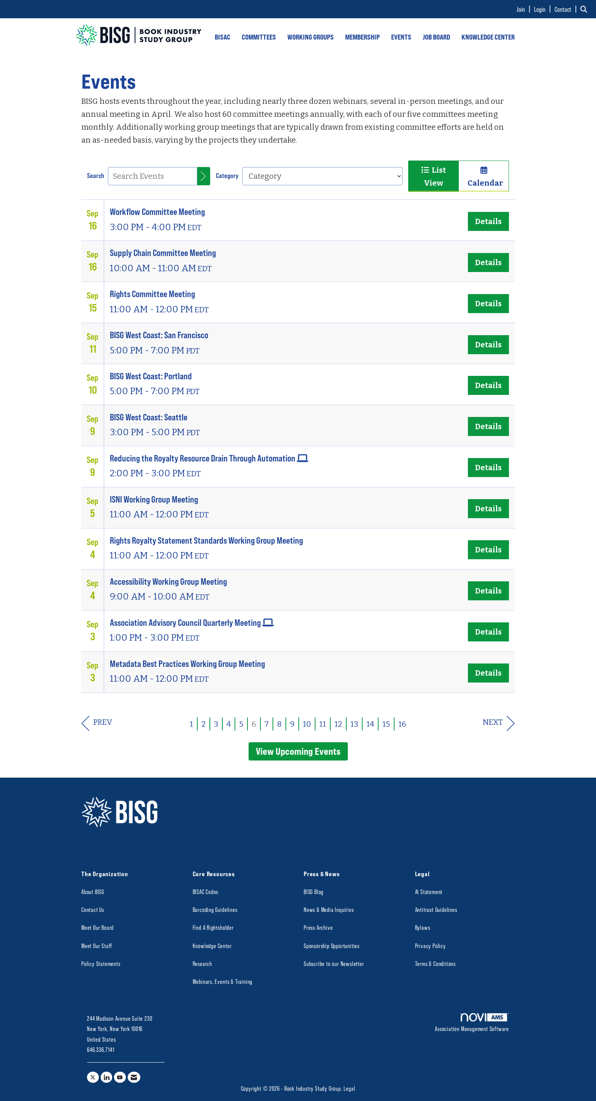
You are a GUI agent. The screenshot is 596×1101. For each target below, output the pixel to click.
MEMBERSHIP (362, 37)
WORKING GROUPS (310, 37)
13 (354, 724)
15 (386, 724)
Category (227, 175)
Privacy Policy (430, 945)
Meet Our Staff (96, 945)
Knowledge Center (212, 945)
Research (202, 963)
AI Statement (429, 891)
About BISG (92, 891)
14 (370, 724)
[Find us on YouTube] (120, 1077)
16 (402, 724)
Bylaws (422, 927)
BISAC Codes (206, 891)
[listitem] (525, 9)
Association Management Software (472, 1022)
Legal (349, 1088)
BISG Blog (313, 891)
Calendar (483, 177)
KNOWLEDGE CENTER (488, 37)
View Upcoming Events (298, 751)
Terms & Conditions (435, 963)
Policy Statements (100, 963)
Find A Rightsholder (213, 927)
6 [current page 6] (254, 724)
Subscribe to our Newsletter (334, 963)
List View (433, 176)
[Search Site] (585, 9)
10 (307, 724)
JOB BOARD (436, 37)
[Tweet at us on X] (93, 1077)
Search (95, 175)
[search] (203, 176)
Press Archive (318, 927)
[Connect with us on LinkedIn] (107, 1077)
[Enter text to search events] (152, 176)
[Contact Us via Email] (134, 1077)
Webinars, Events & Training (223, 981)
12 (338, 724)
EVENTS (401, 37)
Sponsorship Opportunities (332, 945)
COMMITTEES (259, 37)
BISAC (222, 37)
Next (499, 723)
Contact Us (92, 909)
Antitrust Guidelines (436, 909)
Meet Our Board (97, 927)
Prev (97, 723)
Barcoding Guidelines (215, 909)
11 (322, 724)
